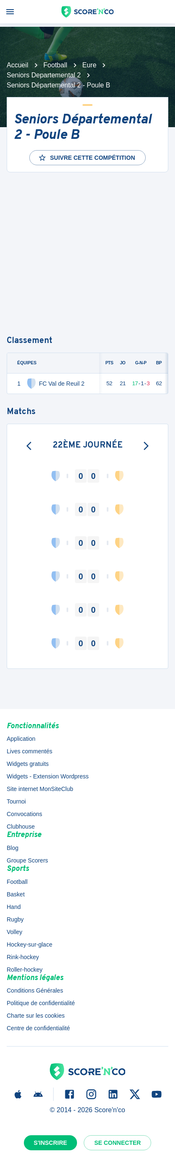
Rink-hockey (23, 957)
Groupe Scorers (27, 860)
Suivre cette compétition (86, 158)
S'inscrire (50, 1142)
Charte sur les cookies (36, 1015)
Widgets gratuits (28, 763)
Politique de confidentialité (41, 1003)
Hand (14, 906)
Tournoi (16, 801)
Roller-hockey (25, 969)
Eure (89, 65)
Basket (16, 894)
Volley (14, 932)
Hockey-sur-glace (29, 944)
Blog (12, 848)
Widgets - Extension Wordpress (48, 776)
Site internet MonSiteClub (40, 789)
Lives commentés (29, 751)
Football (55, 65)
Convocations (24, 814)
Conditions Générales (35, 990)
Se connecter (117, 1142)
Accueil (17, 65)
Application (21, 738)
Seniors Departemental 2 (44, 75)
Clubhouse (21, 826)
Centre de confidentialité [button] (38, 1028)
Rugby (15, 919)
